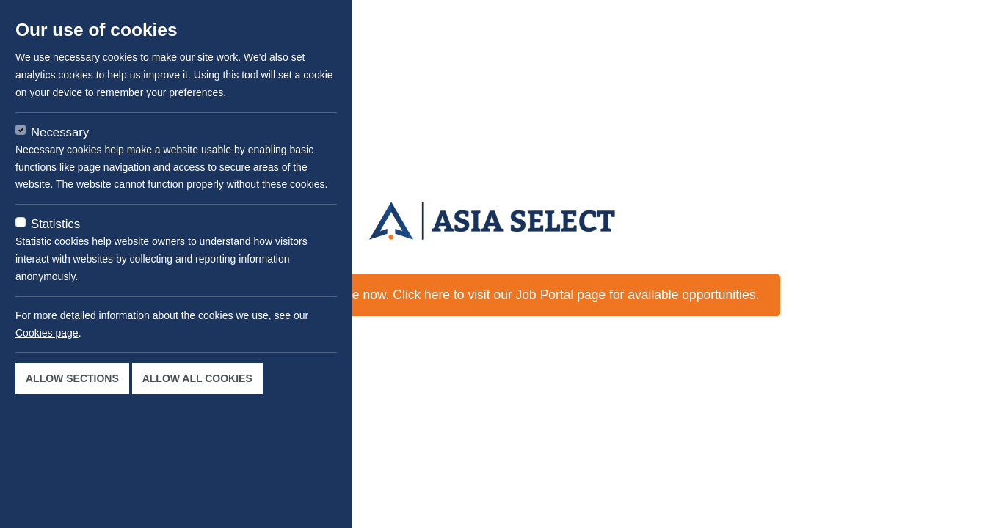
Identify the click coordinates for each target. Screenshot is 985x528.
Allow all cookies (197, 378)
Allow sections (72, 378)
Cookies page (47, 333)
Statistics (55, 224)
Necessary (60, 132)
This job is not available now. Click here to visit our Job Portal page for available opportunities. (493, 294)
